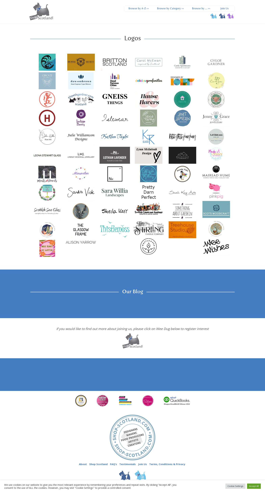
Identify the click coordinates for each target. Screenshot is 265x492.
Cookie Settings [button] (235, 486)
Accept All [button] (254, 486)
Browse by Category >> (170, 8)
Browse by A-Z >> (138, 8)
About (83, 464)
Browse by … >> (201, 8)
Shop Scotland (98, 464)
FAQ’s (113, 464)
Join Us (224, 8)
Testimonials (127, 464)
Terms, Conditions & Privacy (167, 464)
